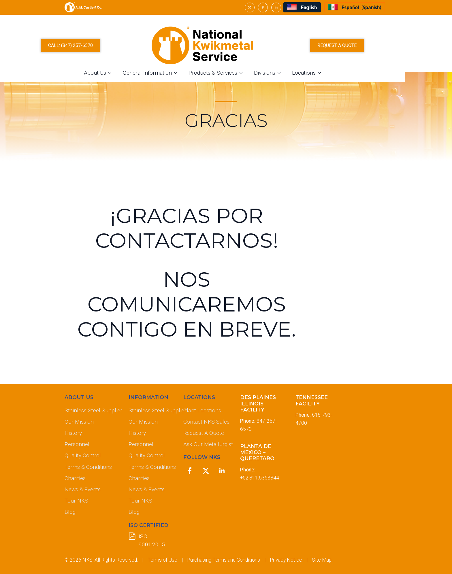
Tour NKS (76, 500)
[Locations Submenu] (344, 72)
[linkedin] (276, 7)
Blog (70, 512)
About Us (119, 72)
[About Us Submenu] (135, 72)
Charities (75, 478)
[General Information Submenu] (200, 72)
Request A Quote (203, 433)
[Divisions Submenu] (304, 72)
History (73, 433)
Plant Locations (202, 410)
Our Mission (79, 421)
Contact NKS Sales (206, 421)
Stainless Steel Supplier (92, 410)
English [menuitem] (309, 7)
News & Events (83, 489)
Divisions (288, 72)
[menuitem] (302, 7)
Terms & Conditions (88, 467)
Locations (327, 72)
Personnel (77, 444)
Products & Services (236, 72)
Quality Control (83, 455)
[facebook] (263, 7)
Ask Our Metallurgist (207, 444)
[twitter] (250, 7)
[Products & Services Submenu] (266, 72)
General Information (170, 72)
